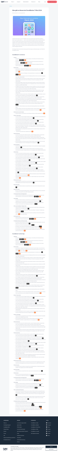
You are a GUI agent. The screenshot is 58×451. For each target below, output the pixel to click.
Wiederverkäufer (26, 1)
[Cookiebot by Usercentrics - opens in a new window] (5, 449)
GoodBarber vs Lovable (35, 431)
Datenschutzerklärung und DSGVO (9, 437)
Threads (48, 433)
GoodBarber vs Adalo (34, 422)
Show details (42, 449)
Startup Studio (6, 429)
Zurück (11, 6)
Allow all (51, 440)
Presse (5, 433)
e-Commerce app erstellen (21, 422)
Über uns (5, 422)
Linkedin (48, 431)
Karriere (5, 431)
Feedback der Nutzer (20, 435)
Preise (39, 1)
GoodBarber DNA (7, 427)
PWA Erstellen (19, 427)
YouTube (48, 429)
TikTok (48, 435)
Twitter (48, 427)
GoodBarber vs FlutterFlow (35, 427)
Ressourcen (33, 1)
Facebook (48, 422)
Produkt (13, 1)
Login (45, 1)
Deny (51, 445)
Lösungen (19, 1)
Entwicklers (19, 437)
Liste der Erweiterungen (21, 429)
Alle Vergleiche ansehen (35, 433)
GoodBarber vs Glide (34, 429)
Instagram (48, 424)
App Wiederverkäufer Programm (22, 431)
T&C (4, 435)
